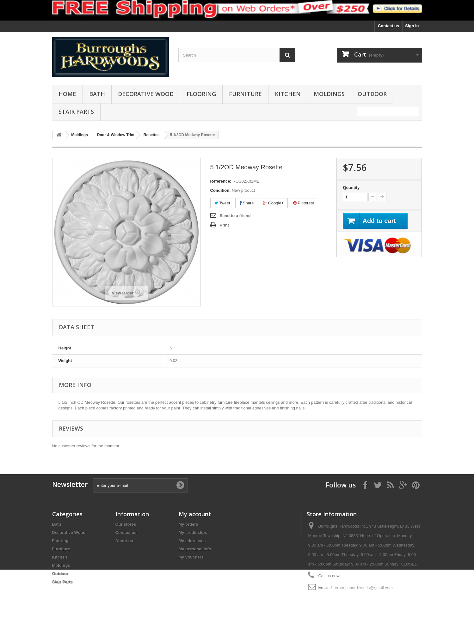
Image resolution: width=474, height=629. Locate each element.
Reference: (220, 181)
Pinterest (303, 203)
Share (246, 203)
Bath (97, 94)
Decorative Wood (146, 94)
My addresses (192, 540)
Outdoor (372, 94)
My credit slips (193, 532)
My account (195, 514)
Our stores (125, 524)
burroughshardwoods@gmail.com (361, 587)
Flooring (201, 94)
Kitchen (288, 94)
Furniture (245, 94)
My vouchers (191, 557)
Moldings (329, 94)
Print (224, 225)
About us (124, 540)
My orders (188, 524)
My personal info (195, 549)
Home (67, 94)
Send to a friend (235, 215)
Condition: (220, 190)
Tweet (222, 203)
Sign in (412, 25)
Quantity (351, 187)
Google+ (273, 203)
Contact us (388, 25)
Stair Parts (76, 111)
